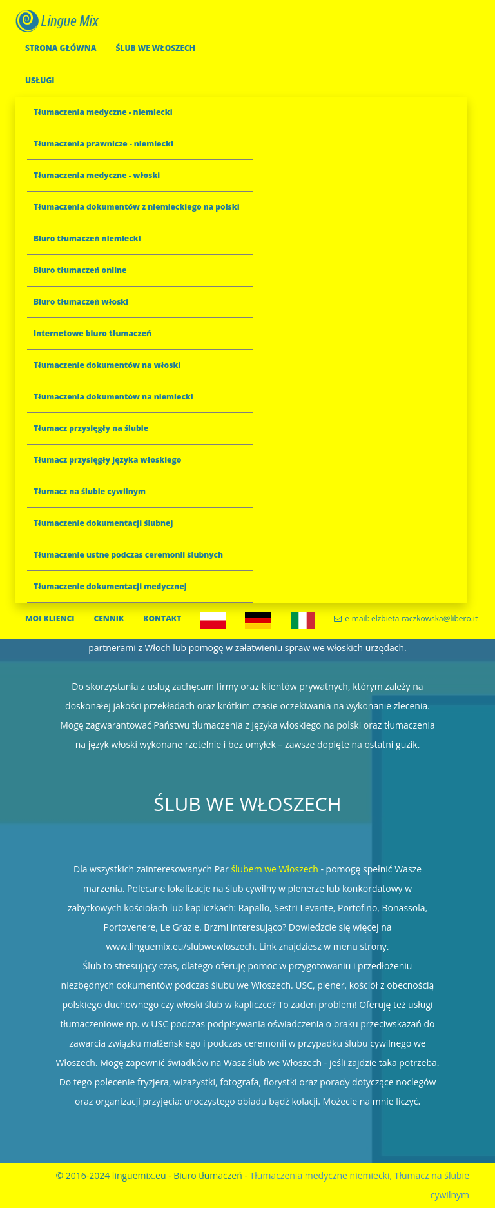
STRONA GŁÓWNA (60, 48)
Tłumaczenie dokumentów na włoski (107, 364)
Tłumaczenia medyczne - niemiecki (103, 111)
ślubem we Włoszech (274, 869)
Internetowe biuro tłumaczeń (92, 333)
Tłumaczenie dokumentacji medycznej (110, 586)
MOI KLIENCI (49, 618)
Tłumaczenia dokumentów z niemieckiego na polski (137, 206)
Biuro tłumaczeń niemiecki (87, 238)
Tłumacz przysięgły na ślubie (91, 428)
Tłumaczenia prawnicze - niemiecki (103, 143)
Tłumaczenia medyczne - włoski (97, 175)
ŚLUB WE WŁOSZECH (155, 48)
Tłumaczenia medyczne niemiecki (320, 1175)
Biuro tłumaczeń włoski (81, 301)
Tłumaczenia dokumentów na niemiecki (113, 396)
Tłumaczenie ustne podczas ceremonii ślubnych (128, 554)
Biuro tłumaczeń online (80, 270)
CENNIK (108, 618)
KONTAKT (162, 618)
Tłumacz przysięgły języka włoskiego (107, 459)
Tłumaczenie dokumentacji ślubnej (103, 523)
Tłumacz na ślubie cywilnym (90, 491)
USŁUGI (39, 80)
